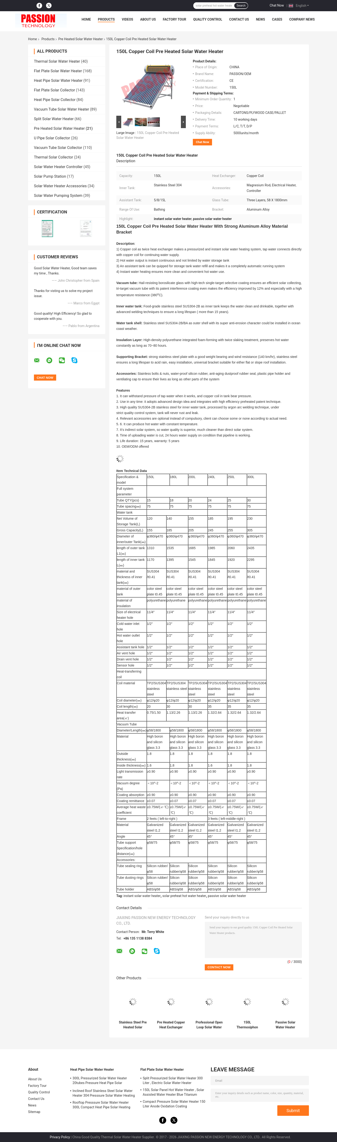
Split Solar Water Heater (54, 119)
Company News (302, 19)
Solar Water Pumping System (58, 195)
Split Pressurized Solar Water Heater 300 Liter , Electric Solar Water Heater (173, 1080)
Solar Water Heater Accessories (60, 186)
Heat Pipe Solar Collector (55, 99)
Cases (277, 19)
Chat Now (277, 5)
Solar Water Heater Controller (58, 167)
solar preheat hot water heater (184, 896)
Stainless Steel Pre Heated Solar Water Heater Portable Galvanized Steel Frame (133, 1024)
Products (106, 19)
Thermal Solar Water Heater (57, 61)
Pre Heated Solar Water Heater (80, 39)
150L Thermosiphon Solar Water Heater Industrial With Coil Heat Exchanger (247, 1024)
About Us (148, 19)
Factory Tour (174, 19)
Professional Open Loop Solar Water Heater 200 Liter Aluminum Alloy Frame (209, 1024)
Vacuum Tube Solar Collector (58, 147)
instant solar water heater (142, 896)
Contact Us (239, 19)
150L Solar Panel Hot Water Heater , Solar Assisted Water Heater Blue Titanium (173, 1092)
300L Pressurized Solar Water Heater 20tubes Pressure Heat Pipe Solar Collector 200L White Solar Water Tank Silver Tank (101, 1081)
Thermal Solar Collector (53, 157)
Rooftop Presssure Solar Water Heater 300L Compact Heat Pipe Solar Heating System (101, 1105)
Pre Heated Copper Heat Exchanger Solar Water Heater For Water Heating (171, 1024)
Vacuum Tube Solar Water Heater (61, 109)
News (260, 19)
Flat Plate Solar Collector (54, 90)
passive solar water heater (227, 896)
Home (86, 19)
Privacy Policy (60, 1137)
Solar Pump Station (50, 176)
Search (241, 5)
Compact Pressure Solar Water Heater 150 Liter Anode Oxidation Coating (174, 1104)
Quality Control (207, 19)
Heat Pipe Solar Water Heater (58, 80)
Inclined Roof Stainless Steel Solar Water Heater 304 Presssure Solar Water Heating (104, 1093)
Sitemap (34, 1112)
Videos (127, 19)
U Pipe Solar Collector (52, 138)
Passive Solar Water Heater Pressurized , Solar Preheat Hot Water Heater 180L (285, 1024)
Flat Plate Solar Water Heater (58, 71)
